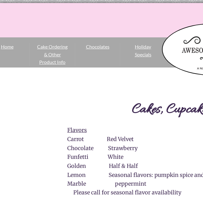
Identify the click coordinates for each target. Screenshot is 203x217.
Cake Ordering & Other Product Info (52, 54)
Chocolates (97, 46)
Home (7, 46)
